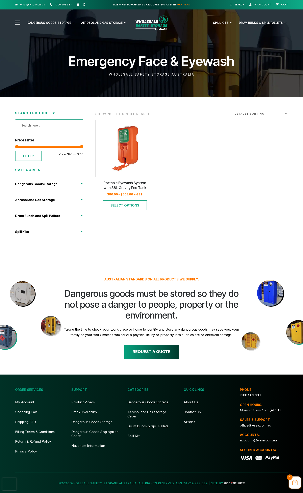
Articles (189, 427)
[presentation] (9, 484)
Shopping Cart (26, 417)
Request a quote (151, 357)
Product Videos (83, 408)
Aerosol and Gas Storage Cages (146, 419)
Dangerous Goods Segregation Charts (95, 439)
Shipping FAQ (25, 427)
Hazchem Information (88, 451)
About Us (191, 408)
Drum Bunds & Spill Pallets (261, 22)
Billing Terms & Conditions (35, 437)
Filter (28, 161)
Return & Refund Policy (33, 447)
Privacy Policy (26, 457)
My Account (24, 408)
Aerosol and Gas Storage (102, 22)
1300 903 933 (250, 401)
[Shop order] (260, 119)
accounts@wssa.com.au (258, 445)
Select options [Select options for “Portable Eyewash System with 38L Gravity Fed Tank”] (124, 211)
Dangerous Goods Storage (49, 22)
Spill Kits (221, 22)
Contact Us (192, 417)
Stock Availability (84, 417)
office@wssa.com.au (255, 431)
